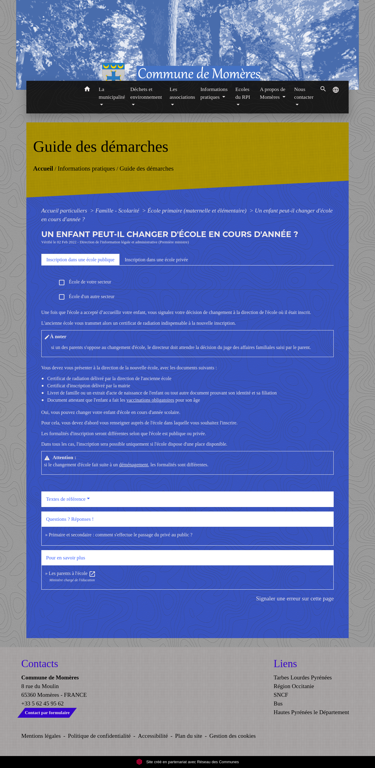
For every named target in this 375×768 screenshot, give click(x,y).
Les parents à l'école (72, 573)
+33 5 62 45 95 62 (42, 703)
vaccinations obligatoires (150, 400)
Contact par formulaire (47, 712)
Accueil (43, 168)
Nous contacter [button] (303, 93)
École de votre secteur (84, 282)
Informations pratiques (86, 168)
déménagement (133, 464)
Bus (278, 703)
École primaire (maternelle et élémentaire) (197, 210)
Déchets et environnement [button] (146, 93)
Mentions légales (41, 736)
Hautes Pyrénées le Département (311, 712)
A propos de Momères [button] (272, 93)
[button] (87, 90)
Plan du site (188, 736)
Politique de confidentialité (99, 736)
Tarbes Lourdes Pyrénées (303, 677)
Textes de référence (66, 499)
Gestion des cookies (232, 736)
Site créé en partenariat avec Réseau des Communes (187, 762)
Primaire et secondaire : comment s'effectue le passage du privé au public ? (121, 534)
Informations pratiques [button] (214, 93)
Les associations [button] (182, 93)
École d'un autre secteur (86, 296)
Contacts (39, 664)
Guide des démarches (147, 168)
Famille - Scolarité (117, 210)
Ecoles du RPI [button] (242, 93)
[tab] (80, 259)
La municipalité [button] (112, 93)
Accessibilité (153, 736)
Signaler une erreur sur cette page (295, 598)
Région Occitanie (294, 686)
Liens (285, 664)
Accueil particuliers (65, 210)
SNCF (281, 695)
